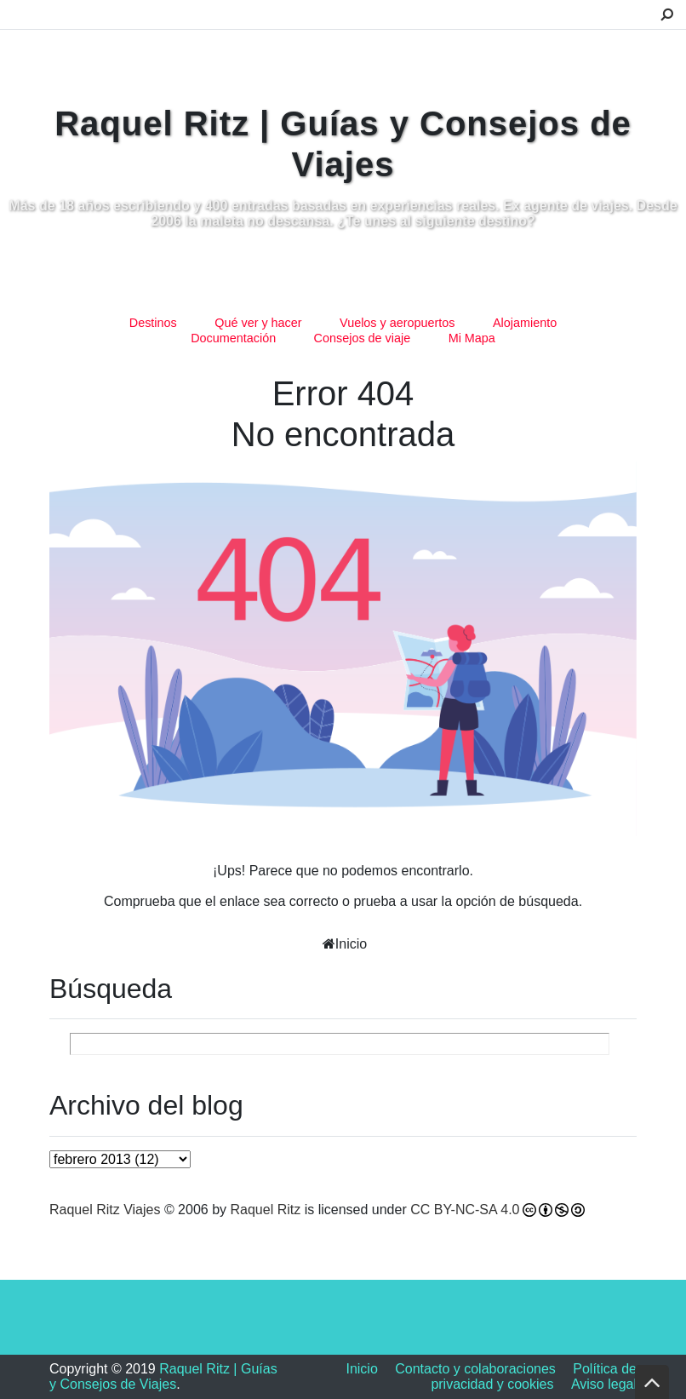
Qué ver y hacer (257, 323)
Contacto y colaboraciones (475, 1369)
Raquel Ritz (266, 1209)
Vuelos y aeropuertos (397, 323)
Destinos (153, 323)
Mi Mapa (472, 338)
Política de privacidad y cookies (534, 1376)
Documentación (233, 338)
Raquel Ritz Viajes (104, 1209)
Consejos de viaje (362, 338)
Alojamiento (525, 323)
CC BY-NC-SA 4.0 (464, 1209)
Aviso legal (604, 1384)
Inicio (351, 944)
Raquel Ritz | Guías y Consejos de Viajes (163, 1376)
